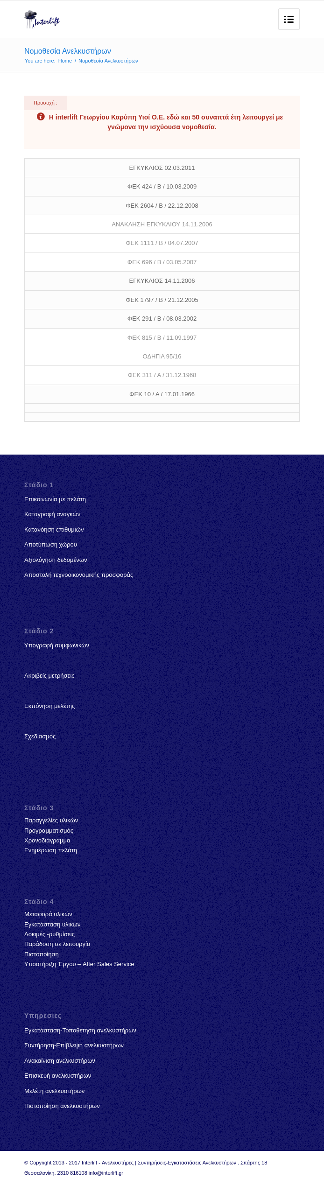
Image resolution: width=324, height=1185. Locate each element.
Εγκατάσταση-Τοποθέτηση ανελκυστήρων (80, 1030)
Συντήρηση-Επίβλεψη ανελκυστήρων (74, 1045)
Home (65, 60)
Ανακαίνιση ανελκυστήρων (59, 1060)
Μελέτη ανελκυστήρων (54, 1090)
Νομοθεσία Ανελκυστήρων (67, 51)
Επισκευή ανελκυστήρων (57, 1075)
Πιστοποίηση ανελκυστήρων (62, 1105)
